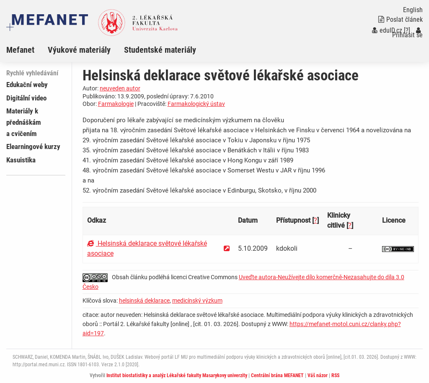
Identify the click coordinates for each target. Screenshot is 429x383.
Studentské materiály (160, 50)
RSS (335, 375)
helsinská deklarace (144, 300)
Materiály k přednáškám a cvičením (23, 122)
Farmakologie (116, 103)
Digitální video (26, 98)
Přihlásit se (407, 33)
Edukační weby (27, 84)
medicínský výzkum (197, 300)
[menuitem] (27, 50)
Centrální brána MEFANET (277, 375)
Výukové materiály (79, 50)
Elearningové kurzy (33, 146)
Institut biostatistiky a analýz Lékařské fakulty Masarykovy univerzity (176, 375)
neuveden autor (120, 88)
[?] (407, 30)
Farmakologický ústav (196, 103)
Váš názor (318, 375)
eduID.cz (387, 30)
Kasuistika (21, 160)
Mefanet (20, 50)
